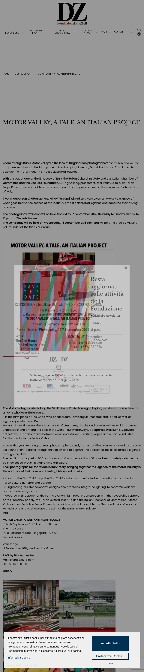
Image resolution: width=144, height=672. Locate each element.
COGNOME (108, 344)
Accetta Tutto (110, 643)
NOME (108, 326)
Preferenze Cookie (109, 656)
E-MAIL (72, 361)
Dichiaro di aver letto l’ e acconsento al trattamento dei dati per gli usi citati (72, 377)
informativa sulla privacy (76, 375)
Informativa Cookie (19, 657)
